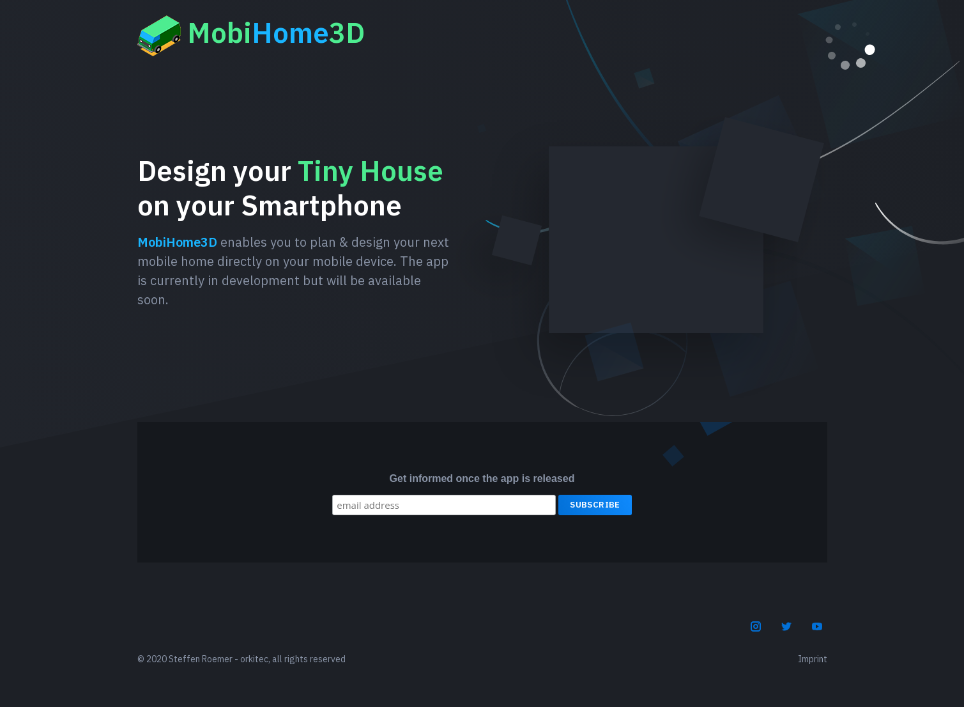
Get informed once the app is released (482, 478)
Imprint (812, 659)
